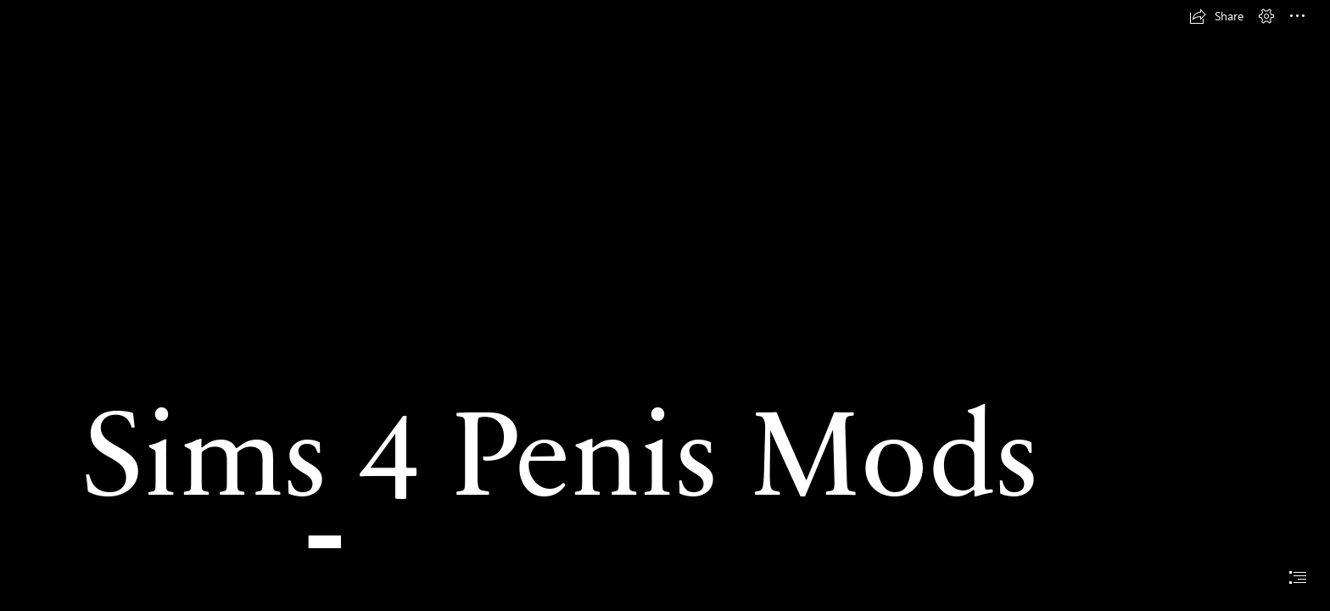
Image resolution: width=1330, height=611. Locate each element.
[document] (665, 305)
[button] (1216, 16)
